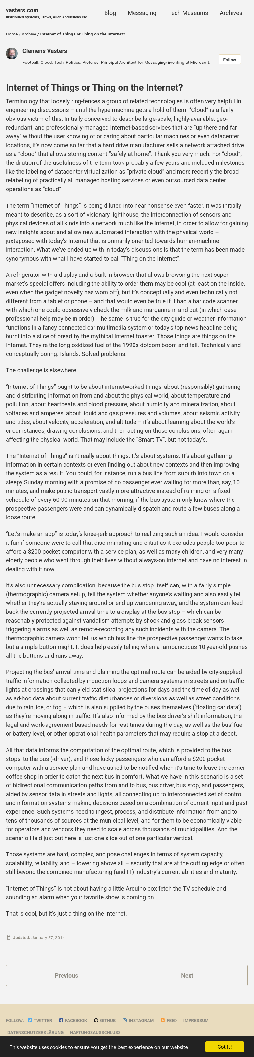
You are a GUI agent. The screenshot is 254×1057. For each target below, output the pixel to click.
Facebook (73, 1020)
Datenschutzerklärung (35, 1032)
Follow (229, 59)
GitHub (104, 1020)
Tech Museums (188, 12)
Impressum (196, 1020)
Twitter (39, 1020)
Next (187, 975)
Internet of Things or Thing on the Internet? (94, 87)
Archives (231, 12)
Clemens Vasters (44, 51)
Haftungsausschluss (95, 1032)
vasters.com (47, 13)
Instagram (138, 1020)
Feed (168, 1020)
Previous (66, 975)
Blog (110, 12)
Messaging (142, 12)
